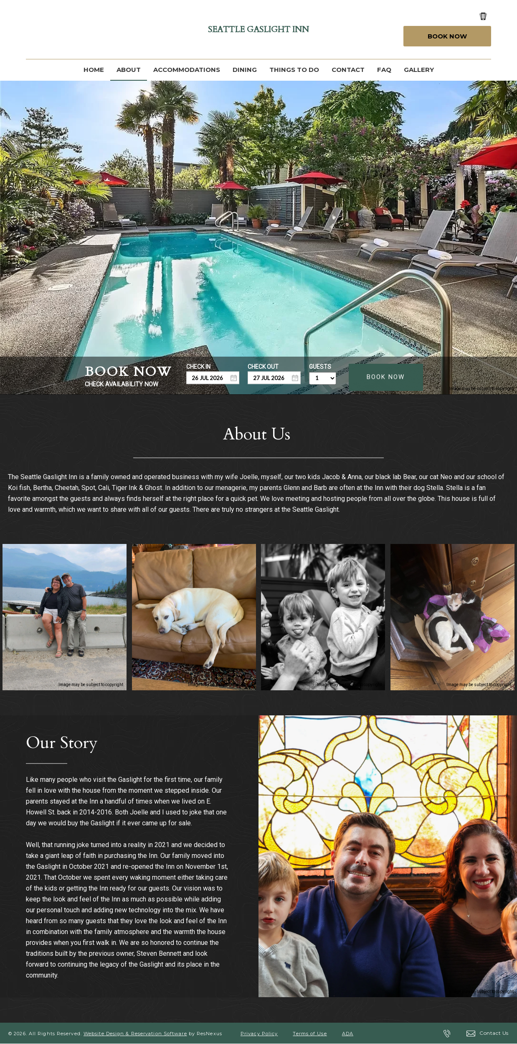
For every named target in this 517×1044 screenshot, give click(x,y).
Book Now (447, 36)
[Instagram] (78, 29)
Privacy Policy (259, 1033)
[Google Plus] (57, 29)
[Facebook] (36, 29)
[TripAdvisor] (100, 29)
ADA (347, 1033)
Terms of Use (310, 1033)
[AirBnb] (122, 29)
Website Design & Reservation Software (135, 1033)
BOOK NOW (386, 376)
